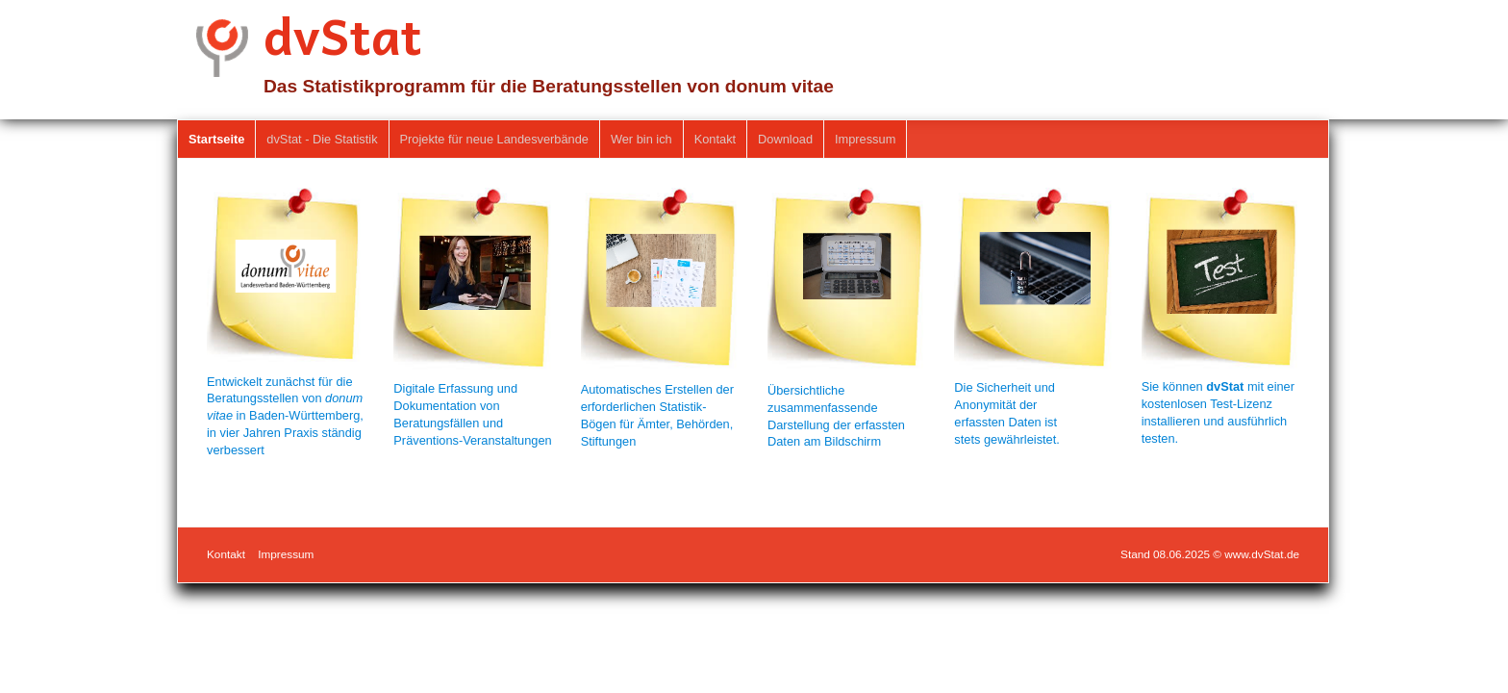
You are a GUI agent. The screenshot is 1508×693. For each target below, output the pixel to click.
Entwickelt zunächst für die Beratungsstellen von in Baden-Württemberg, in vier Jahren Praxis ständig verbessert (285, 416)
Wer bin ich (641, 139)
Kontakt (715, 139)
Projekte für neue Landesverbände (494, 139)
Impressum (865, 139)
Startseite (216, 139)
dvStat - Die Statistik (321, 139)
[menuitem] (217, 139)
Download (785, 139)
